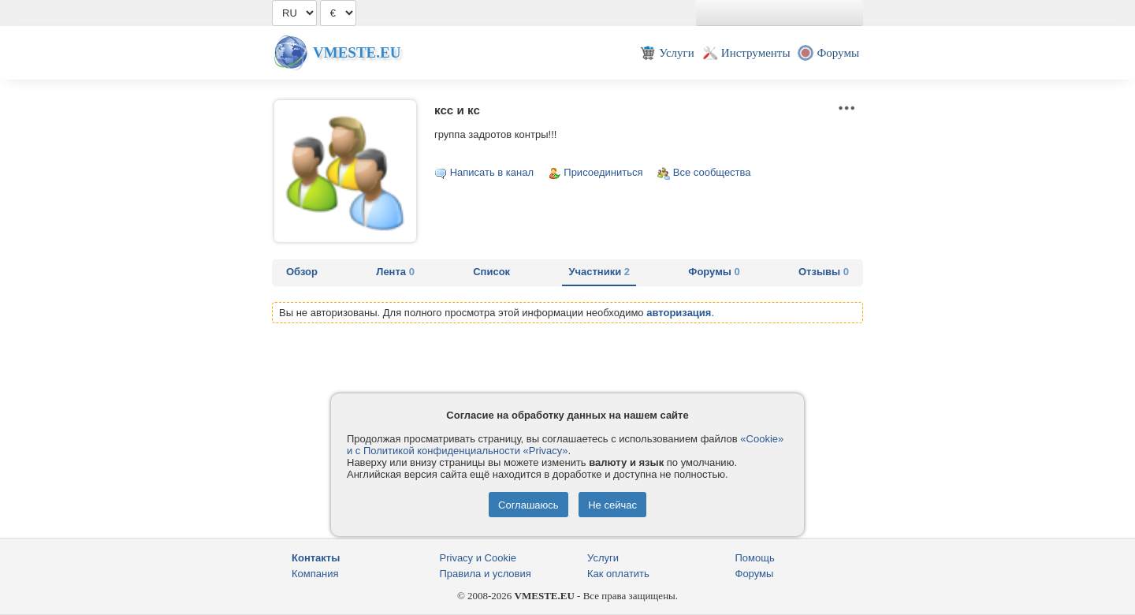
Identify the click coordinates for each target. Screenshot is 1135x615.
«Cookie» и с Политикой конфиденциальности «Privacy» (565, 445)
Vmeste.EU (356, 52)
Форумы (713, 272)
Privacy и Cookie (478, 558)
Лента (395, 272)
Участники (599, 272)
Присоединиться (603, 172)
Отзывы (823, 272)
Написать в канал (492, 172)
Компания (315, 574)
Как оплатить (618, 574)
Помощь (755, 558)
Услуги (603, 558)
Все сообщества (712, 172)
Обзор (302, 272)
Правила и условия (485, 574)
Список (491, 272)
